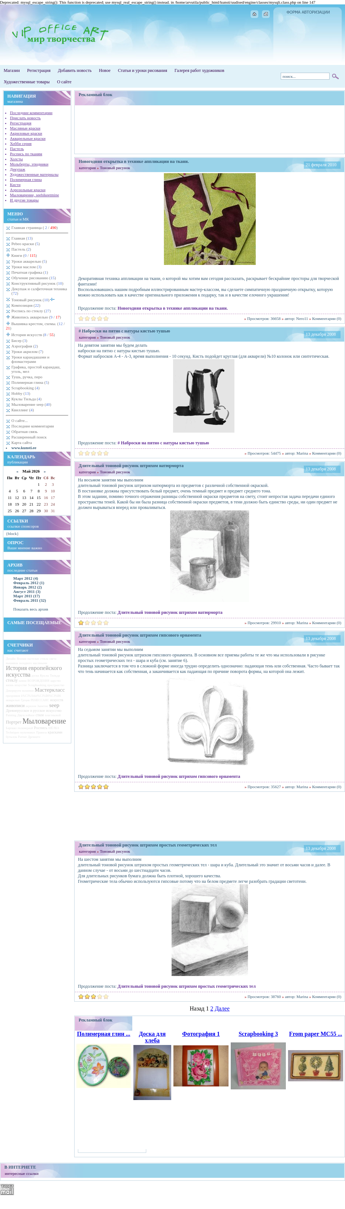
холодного (25, 663)
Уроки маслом (26, 267)
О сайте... (19, 420)
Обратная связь (24, 431)
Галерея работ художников (199, 70)
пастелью (33, 658)
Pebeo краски (25, 243)
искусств (56, 700)
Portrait (22, 737)
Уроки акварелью (29, 261)
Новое (105, 70)
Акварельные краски (28, 138)
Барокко (11, 728)
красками (55, 732)
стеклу (12, 680)
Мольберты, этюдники (29, 164)
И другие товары (24, 200)
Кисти (15, 184)
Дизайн (11, 658)
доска (35, 675)
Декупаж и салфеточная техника (39, 291)
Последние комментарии (31, 112)
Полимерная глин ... (103, 1034)
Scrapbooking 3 (258, 1034)
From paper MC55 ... (315, 1034)
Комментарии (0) (326, 318)
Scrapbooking (25, 388)
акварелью (13, 700)
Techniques (12, 732)
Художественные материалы (34, 174)
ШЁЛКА (54, 728)
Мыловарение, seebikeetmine (34, 195)
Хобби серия (21, 143)
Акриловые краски (26, 133)
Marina (302, 453)
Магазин (12, 70)
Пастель (17, 148)
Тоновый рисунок (33, 299)
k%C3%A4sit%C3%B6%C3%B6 (41, 696)
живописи (15, 705)
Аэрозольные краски (28, 189)
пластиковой (53, 715)
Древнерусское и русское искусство (33, 711)
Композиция (25, 305)
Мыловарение (44, 721)
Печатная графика (29, 272)
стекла (44, 658)
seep (54, 705)
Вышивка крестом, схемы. (35, 325)
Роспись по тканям (26, 154)
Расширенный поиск (29, 437)
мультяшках (27, 732)
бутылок (11, 737)
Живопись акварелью (35, 317)
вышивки (28, 690)
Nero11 (302, 318)
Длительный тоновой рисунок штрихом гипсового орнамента (179, 776)
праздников (13, 696)
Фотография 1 (201, 1034)
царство (55, 680)
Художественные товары (27, 81)
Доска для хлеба (152, 1037)
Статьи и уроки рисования (142, 70)
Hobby (20, 393)
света (52, 658)
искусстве (21, 685)
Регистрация (39, 70)
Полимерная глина (26, 179)
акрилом (31, 706)
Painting (11, 715)
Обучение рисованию (33, 278)
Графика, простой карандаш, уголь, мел (36, 369)
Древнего (34, 737)
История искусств (32, 334)
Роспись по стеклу (31, 311)
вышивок (12, 663)
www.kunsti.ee (23, 447)
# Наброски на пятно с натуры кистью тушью (163, 442)
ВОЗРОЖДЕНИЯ (39, 680)
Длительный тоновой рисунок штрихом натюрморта (170, 612)
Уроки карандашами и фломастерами (30, 359)
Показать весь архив (30, 609)
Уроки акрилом (27, 351)
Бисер (19, 340)
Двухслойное (26, 715)
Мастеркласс (50, 690)
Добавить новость (74, 70)
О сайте (64, 81)
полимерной (25, 728)
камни (22, 680)
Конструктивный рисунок (37, 283)
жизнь (10, 685)
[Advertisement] (210, 129)
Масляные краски (25, 128)
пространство (55, 685)
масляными (40, 663)
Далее (222, 1008)
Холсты (16, 159)
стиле (40, 715)
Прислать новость (25, 118)
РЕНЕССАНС (40, 700)
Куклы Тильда (26, 399)
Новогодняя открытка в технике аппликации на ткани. (173, 308)
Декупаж (17, 169)
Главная (22, 238)
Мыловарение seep (31, 404)
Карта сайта (21, 442)
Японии (21, 658)
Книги (23, 255)
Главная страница (34, 227)
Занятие (42, 706)
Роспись (40, 728)
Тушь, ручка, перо (26, 377)
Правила (41, 732)
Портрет (13, 722)
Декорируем (13, 690)
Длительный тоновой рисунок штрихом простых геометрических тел (187, 986)
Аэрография (24, 346)
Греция (25, 700)
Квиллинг (22, 410)
